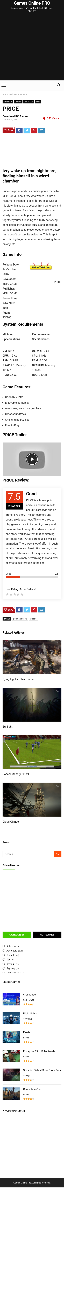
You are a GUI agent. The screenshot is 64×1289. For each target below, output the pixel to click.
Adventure (14, 94)
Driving (10, 964)
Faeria (26, 1032)
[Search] (59, 85)
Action (9, 946)
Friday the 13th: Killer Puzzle (39, 1051)
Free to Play (28, 102)
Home (5, 94)
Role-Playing (28, 1000)
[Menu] (4, 85)
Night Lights (30, 1013)
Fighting (10, 968)
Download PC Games (15, 116)
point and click (20, 619)
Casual (18, 102)
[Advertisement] (32, 46)
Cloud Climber (11, 821)
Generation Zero (32, 1089)
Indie (38, 102)
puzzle (33, 619)
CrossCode (29, 994)
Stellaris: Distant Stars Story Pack (42, 1070)
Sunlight (7, 726)
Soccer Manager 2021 (16, 774)
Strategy (27, 1075)
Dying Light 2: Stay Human (18, 679)
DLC (8, 959)
